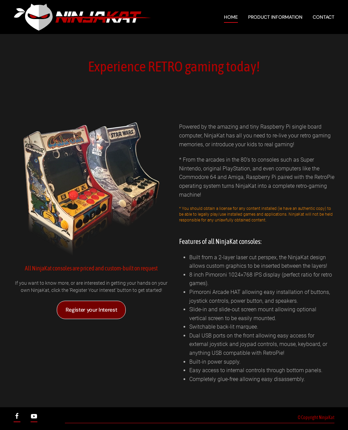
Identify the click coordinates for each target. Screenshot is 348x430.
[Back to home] (82, 17)
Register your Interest (91, 309)
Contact (323, 17)
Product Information (275, 17)
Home (231, 17)
